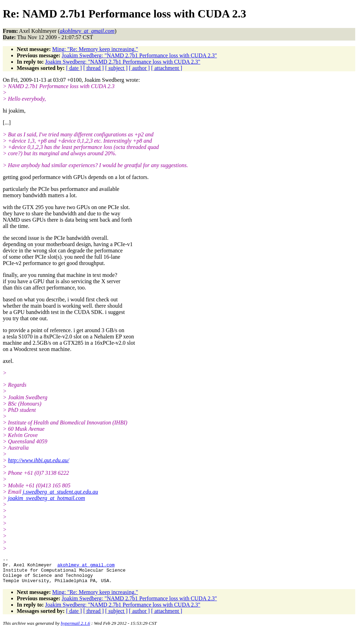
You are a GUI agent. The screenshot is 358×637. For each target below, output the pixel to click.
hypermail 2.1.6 (75, 628)
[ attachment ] (166, 68)
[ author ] (139, 68)
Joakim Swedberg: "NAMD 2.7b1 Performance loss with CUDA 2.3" (139, 55)
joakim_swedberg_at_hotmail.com (46, 498)
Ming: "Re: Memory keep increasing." (95, 49)
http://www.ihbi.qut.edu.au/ (38, 460)
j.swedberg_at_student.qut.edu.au (60, 492)
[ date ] (74, 68)
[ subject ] (116, 68)
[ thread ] (93, 68)
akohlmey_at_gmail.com (86, 567)
